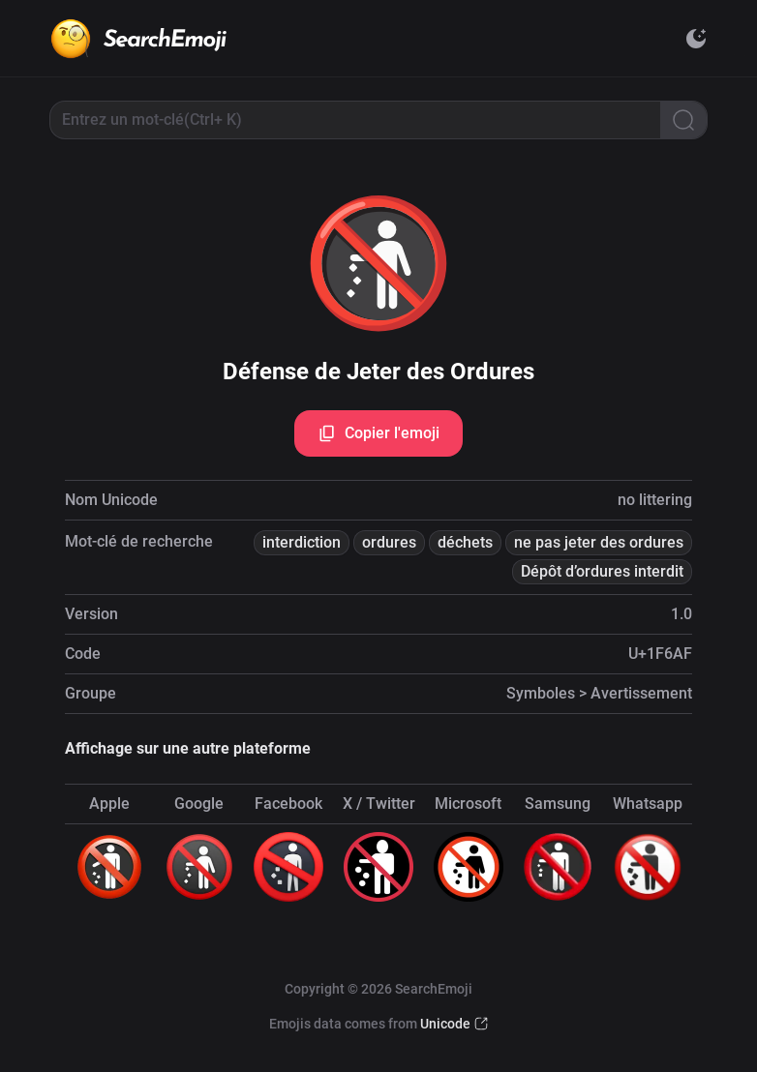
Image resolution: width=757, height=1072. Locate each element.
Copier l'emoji (378, 433)
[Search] (683, 120)
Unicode (445, 1023)
